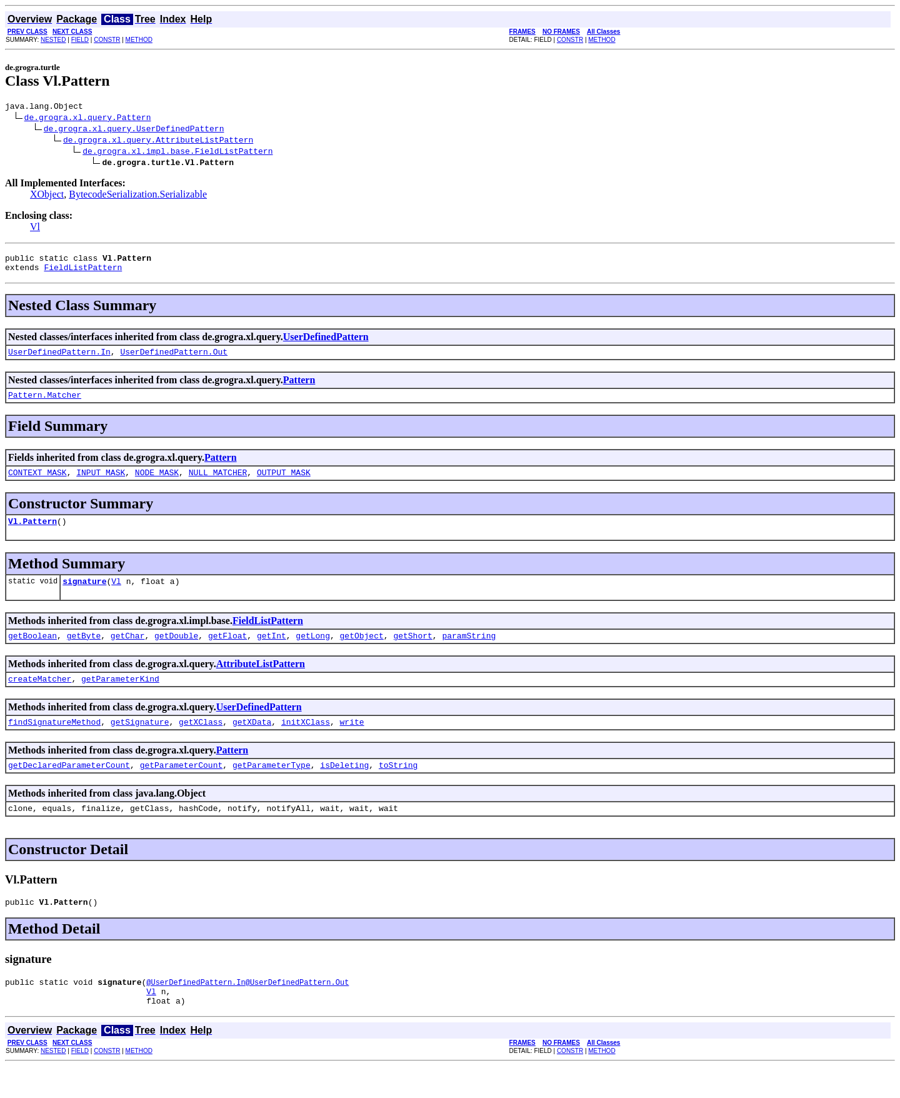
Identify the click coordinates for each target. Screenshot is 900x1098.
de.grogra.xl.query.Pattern (87, 118)
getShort (412, 652)
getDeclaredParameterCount (69, 787)
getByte (84, 652)
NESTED (53, 39)
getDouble (176, 652)
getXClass (200, 742)
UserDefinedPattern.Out (174, 359)
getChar (128, 652)
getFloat (227, 652)
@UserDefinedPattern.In (195, 1010)
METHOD (139, 39)
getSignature (140, 742)
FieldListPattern (83, 272)
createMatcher (39, 697)
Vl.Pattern (32, 534)
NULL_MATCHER (218, 483)
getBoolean (32, 652)
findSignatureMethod (54, 742)
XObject (47, 196)
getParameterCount (181, 787)
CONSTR (107, 39)
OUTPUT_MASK (284, 483)
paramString (469, 652)
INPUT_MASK (100, 483)
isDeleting (344, 787)
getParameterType (271, 787)
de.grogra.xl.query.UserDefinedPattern (134, 130)
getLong (313, 652)
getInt (271, 652)
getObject (362, 652)
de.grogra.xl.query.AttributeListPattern (158, 141)
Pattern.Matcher (44, 404)
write (351, 742)
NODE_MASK (157, 483)
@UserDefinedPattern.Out (297, 1010)
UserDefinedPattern (326, 342)
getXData (251, 742)
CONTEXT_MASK (37, 483)
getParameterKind (120, 697)
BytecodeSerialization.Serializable (138, 196)
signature (84, 596)
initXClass (305, 742)
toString (398, 787)
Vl (35, 228)
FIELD (80, 39)
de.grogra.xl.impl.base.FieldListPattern (177, 152)
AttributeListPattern (260, 680)
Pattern (299, 387)
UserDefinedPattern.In (59, 359)
